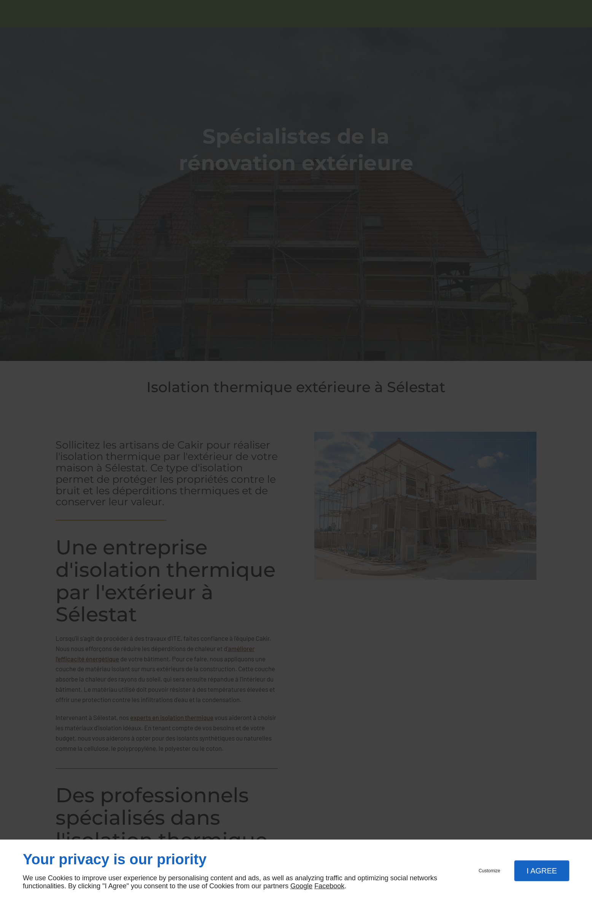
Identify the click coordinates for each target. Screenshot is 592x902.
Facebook (329, 886)
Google (301, 886)
